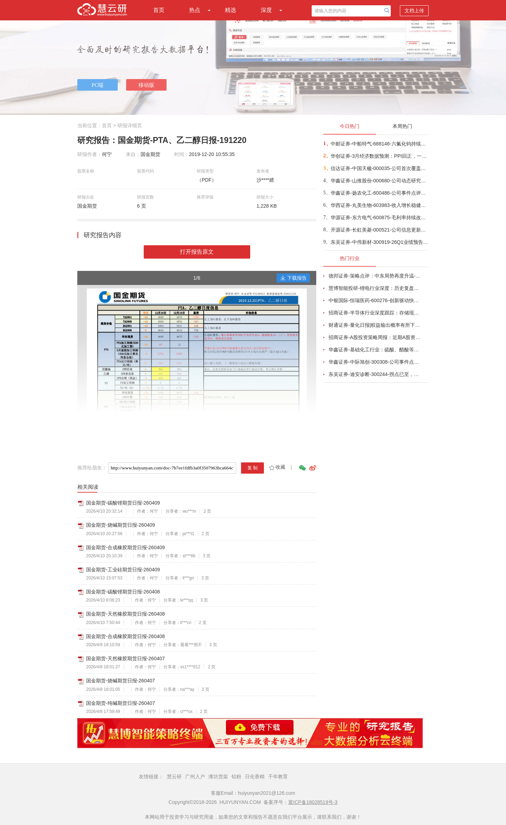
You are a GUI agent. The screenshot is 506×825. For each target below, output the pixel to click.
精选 (230, 10)
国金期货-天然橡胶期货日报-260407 (125, 658)
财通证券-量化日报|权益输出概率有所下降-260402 (375, 325)
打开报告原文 (197, 252)
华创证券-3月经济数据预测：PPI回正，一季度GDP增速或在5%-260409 (379, 156)
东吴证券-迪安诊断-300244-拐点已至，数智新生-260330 (375, 374)
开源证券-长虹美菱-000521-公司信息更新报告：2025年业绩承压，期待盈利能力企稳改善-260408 (379, 230)
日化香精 (255, 776)
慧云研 (174, 776)
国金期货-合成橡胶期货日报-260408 (125, 636)
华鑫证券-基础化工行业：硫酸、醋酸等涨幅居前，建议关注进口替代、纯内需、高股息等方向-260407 (375, 349)
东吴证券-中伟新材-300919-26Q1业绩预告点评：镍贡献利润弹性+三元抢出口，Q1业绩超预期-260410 (379, 242)
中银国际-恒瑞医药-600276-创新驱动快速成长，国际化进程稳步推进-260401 (375, 300)
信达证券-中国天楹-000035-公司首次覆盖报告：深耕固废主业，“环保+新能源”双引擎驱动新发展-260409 (379, 168)
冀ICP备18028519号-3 (312, 802)
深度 (266, 10)
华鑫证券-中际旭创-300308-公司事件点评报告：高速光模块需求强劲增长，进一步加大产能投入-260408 (375, 362)
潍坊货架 (218, 776)
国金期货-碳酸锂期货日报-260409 (123, 503)
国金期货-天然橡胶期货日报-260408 (125, 614)
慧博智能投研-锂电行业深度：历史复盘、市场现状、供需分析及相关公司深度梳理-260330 (375, 288)
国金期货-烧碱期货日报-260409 (120, 525)
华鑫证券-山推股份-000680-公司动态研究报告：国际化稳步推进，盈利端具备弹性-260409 (379, 180)
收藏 (276, 467)
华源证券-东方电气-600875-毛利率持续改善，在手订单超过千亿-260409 (379, 217)
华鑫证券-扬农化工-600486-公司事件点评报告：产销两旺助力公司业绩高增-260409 (379, 193)
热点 (194, 10)
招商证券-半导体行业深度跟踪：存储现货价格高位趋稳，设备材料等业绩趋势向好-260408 (375, 313)
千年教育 (278, 776)
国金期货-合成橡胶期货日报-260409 (125, 547)
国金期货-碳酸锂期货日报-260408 (123, 592)
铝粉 (236, 776)
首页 (158, 10)
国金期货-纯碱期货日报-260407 (120, 703)
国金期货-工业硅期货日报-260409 (123, 569)
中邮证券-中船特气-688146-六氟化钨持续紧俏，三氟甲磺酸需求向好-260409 (379, 144)
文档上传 (414, 10)
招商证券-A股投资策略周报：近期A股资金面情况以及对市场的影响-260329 (375, 337)
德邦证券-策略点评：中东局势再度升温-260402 (375, 276)
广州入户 (195, 776)
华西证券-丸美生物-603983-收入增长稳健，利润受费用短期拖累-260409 (379, 205)
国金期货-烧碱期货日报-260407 (120, 680)
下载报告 (293, 278)
